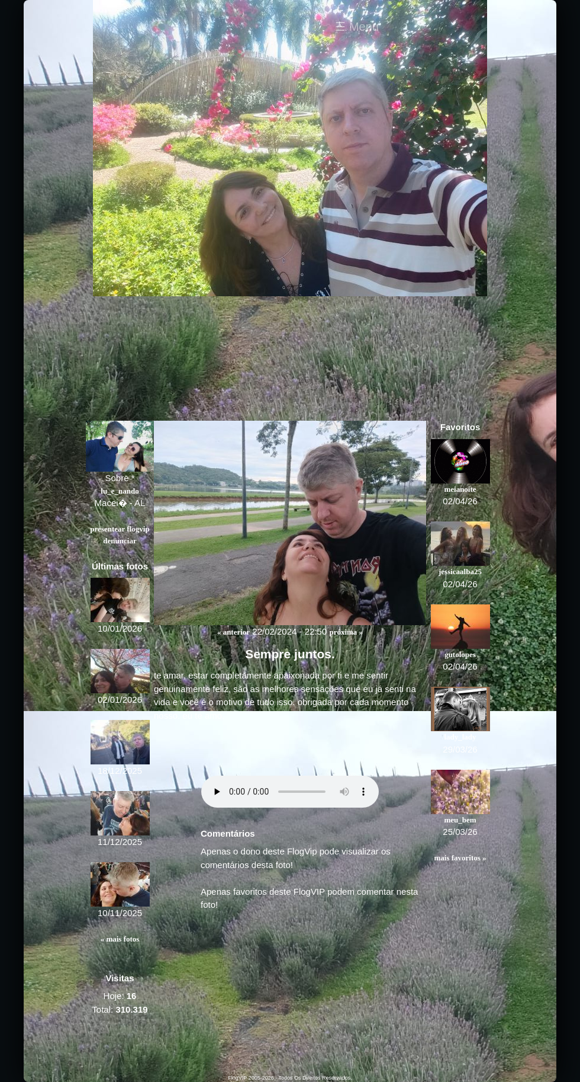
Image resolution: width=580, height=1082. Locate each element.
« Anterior (233, 632)
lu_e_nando (119, 490)
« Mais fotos (120, 938)
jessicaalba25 (460, 571)
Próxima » (346, 632)
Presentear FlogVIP (119, 528)
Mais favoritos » (460, 857)
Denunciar (119, 540)
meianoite (460, 489)
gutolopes (460, 654)
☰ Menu (357, 26)
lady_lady (460, 736)
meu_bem (460, 819)
